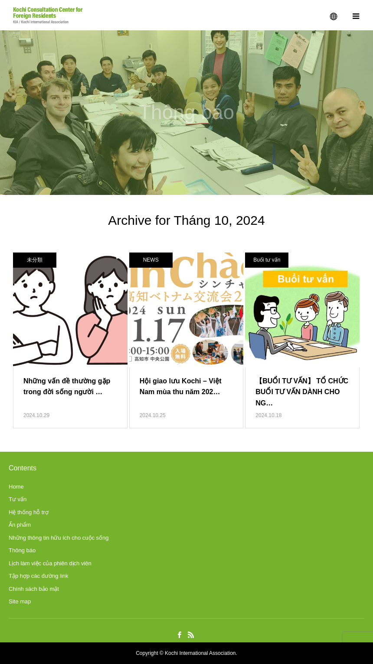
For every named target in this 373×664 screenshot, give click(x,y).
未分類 (35, 260)
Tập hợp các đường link (39, 576)
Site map (20, 601)
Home (16, 486)
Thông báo (22, 550)
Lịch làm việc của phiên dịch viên (50, 563)
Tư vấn (17, 499)
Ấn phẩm (20, 524)
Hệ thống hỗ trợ (29, 512)
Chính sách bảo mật (34, 589)
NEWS (151, 260)
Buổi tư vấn (266, 260)
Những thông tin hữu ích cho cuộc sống (59, 537)
